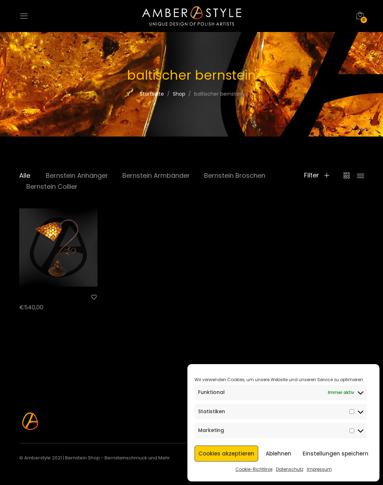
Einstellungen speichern (335, 453)
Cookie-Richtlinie (253, 469)
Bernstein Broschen (234, 175)
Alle (24, 175)
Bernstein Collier (52, 186)
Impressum (319, 469)
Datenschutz (289, 469)
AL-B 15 (28, 296)
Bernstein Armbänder (156, 175)
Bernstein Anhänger (77, 175)
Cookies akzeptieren (226, 453)
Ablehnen (278, 453)
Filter (316, 175)
